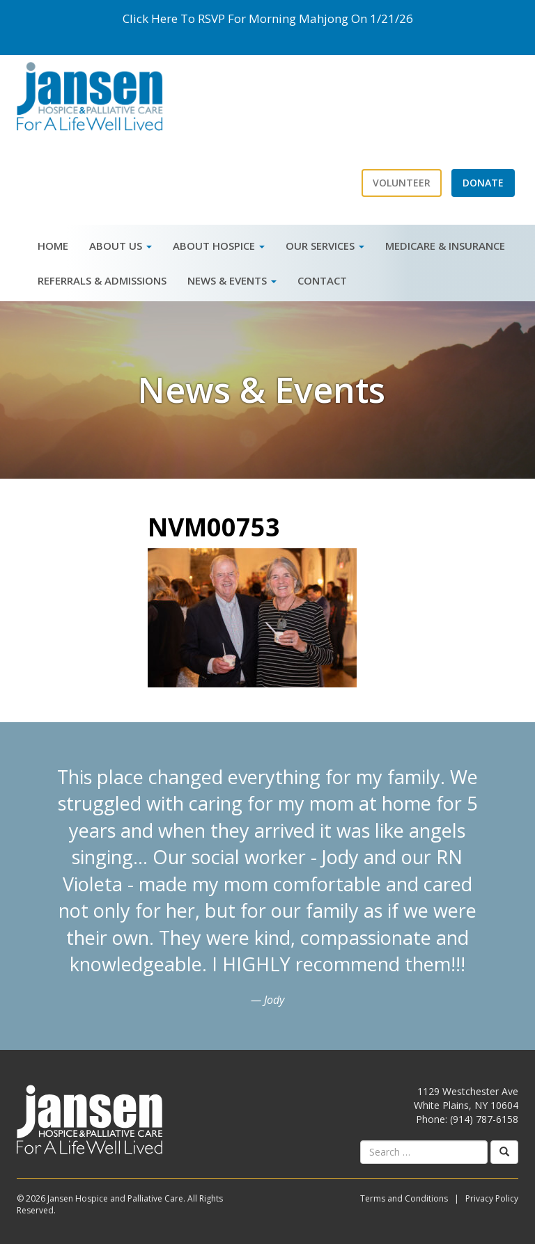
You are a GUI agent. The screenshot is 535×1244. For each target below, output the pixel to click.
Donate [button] (483, 182)
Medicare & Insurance (445, 246)
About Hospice (219, 246)
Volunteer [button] (402, 182)
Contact (322, 280)
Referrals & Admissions (102, 280)
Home (53, 246)
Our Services (325, 246)
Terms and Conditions (404, 1198)
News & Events (232, 280)
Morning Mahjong (298, 18)
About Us (120, 246)
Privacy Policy (491, 1198)
